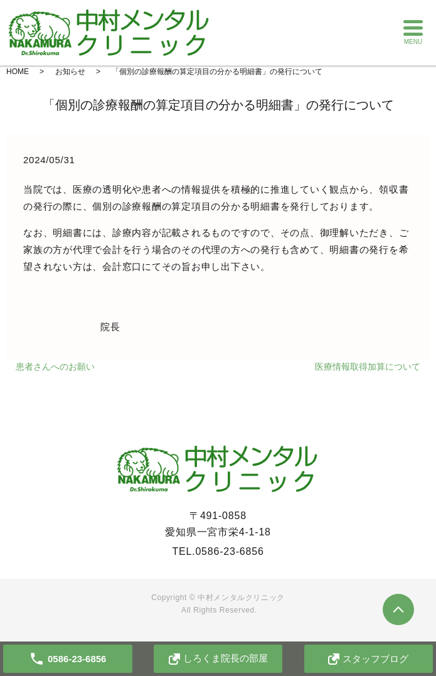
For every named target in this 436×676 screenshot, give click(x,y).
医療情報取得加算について (367, 367)
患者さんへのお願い (55, 367)
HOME (17, 71)
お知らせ (70, 71)
